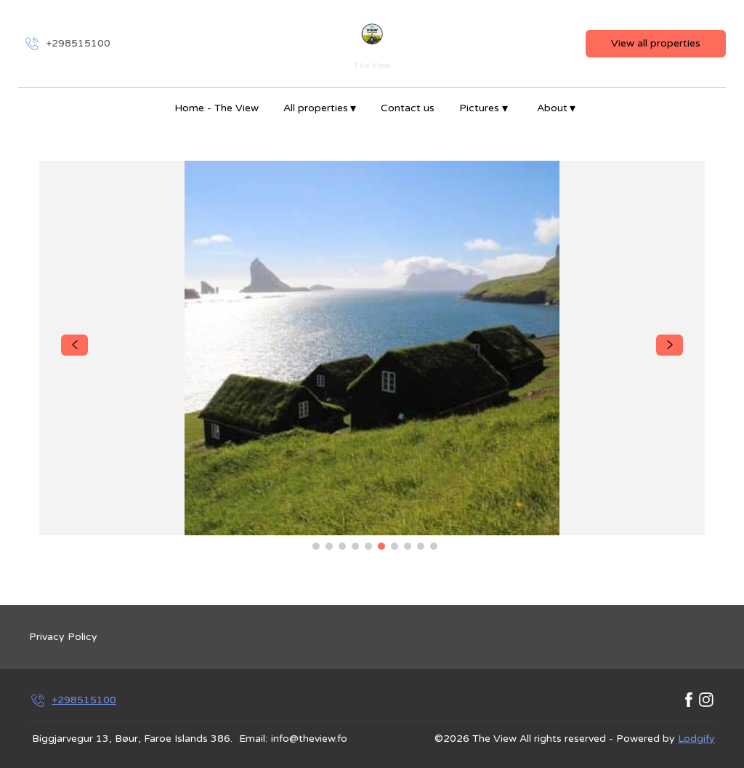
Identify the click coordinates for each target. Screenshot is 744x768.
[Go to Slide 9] (420, 546)
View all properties (655, 43)
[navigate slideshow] (74, 345)
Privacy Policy (63, 637)
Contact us (407, 108)
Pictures (483, 108)
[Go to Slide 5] (368, 546)
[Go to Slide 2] (329, 546)
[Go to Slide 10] (433, 546)
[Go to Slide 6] (381, 546)
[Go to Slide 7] (394, 546)
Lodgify (696, 738)
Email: (253, 738)
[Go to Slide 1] (316, 546)
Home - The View (216, 108)
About (556, 108)
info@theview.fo (309, 738)
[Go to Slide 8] (407, 546)
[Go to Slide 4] (355, 546)
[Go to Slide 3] (342, 546)
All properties (320, 108)
